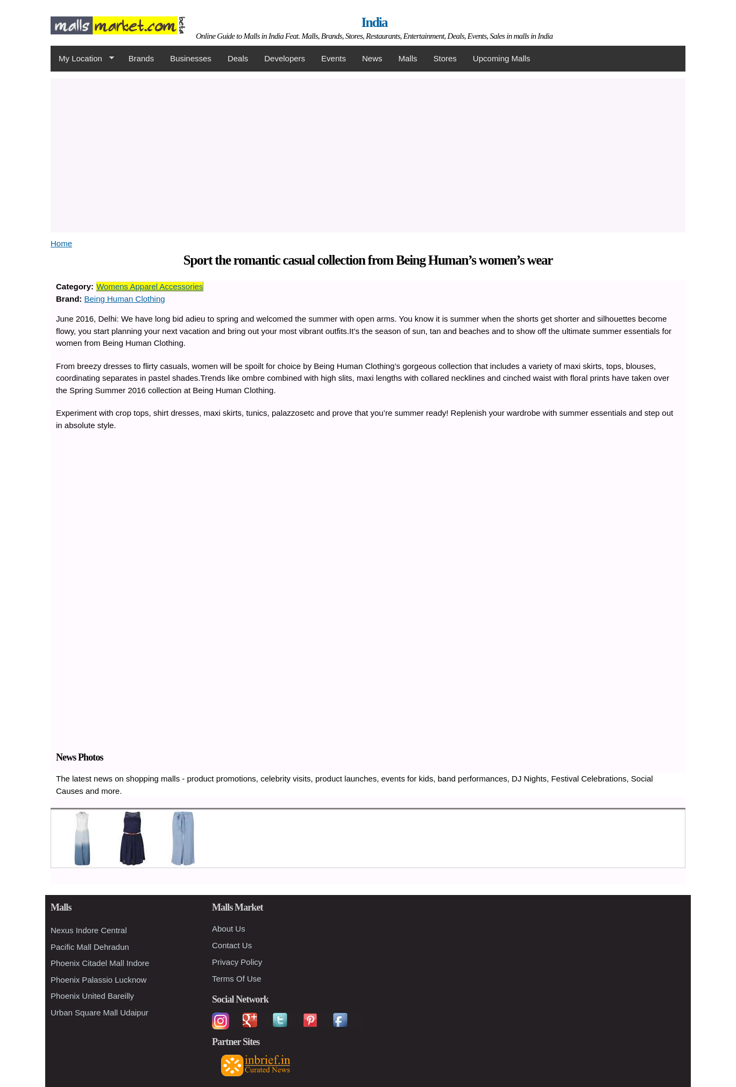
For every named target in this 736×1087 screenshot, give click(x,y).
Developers (284, 58)
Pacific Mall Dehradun (90, 946)
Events (333, 58)
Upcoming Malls (501, 58)
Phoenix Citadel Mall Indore (100, 963)
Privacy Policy (237, 962)
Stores (445, 58)
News (372, 58)
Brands (141, 58)
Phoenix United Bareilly (92, 995)
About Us (228, 928)
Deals (238, 58)
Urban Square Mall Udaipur (99, 1012)
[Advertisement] (368, 154)
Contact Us (232, 945)
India (374, 22)
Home (61, 243)
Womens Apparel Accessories (149, 286)
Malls (407, 58)
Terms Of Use (236, 978)
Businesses (190, 58)
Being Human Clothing (124, 298)
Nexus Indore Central (89, 930)
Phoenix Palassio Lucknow (98, 979)
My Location (82, 58)
